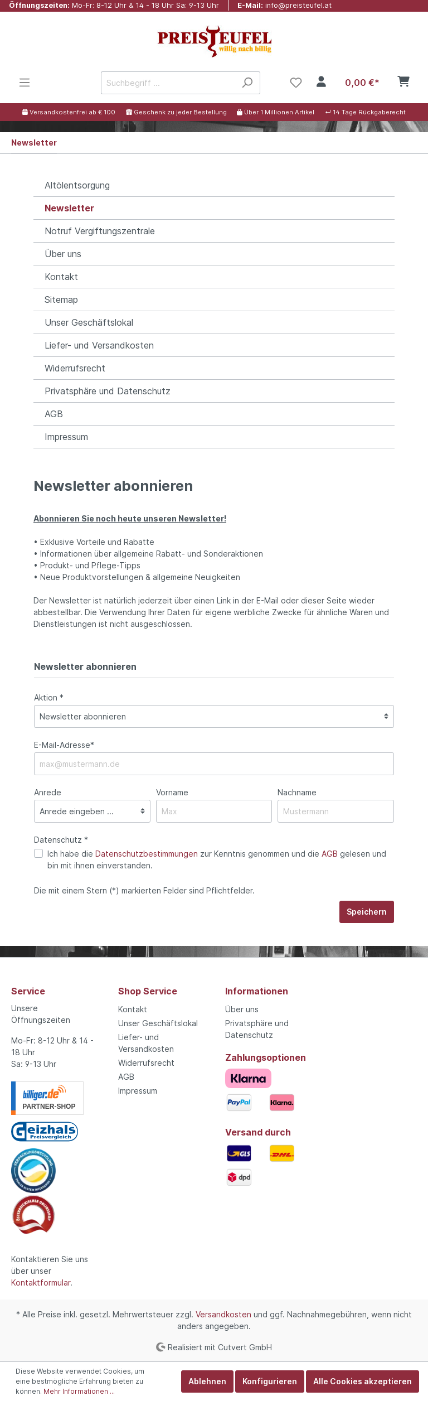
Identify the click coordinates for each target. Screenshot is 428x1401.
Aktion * (49, 697)
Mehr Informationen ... (79, 1391)
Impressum (66, 436)
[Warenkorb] (375, 82)
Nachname (297, 792)
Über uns (63, 253)
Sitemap (61, 299)
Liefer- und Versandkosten (99, 345)
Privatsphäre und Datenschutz (108, 391)
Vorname (172, 792)
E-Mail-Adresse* (64, 745)
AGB (54, 413)
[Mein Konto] (321, 82)
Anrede (47, 792)
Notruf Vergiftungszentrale (100, 230)
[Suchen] (247, 82)
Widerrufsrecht (75, 368)
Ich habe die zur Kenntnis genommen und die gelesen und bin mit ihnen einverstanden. (216, 859)
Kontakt (61, 276)
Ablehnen (207, 1381)
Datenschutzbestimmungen (146, 853)
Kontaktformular (40, 1282)
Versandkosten (223, 1314)
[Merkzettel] (296, 82)
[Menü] (24, 82)
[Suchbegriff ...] (168, 82)
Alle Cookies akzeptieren (362, 1381)
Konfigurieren (269, 1381)
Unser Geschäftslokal (89, 322)
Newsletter (69, 208)
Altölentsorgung (77, 185)
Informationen (256, 991)
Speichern (367, 911)
